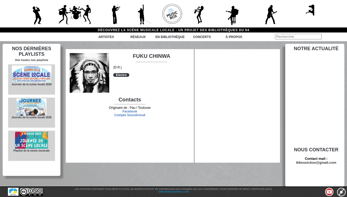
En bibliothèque (170, 37)
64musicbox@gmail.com (316, 163)
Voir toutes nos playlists (31, 60)
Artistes (106, 37)
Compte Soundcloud (129, 115)
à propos (234, 37)
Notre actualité (316, 48)
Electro (121, 75)
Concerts (202, 37)
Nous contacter (316, 149)
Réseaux (138, 37)
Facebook (129, 111)
